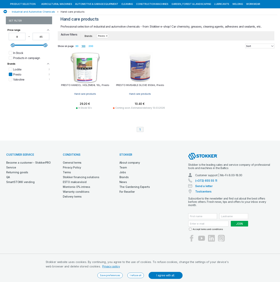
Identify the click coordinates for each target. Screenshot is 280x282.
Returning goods (17, 192)
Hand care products (72, 31)
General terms (72, 182)
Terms (67, 192)
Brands (124, 197)
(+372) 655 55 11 (206, 200)
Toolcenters (203, 211)
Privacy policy (111, 266)
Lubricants (221, 24)
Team (123, 187)
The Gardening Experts (134, 206)
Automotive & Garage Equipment (96, 24)
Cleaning (127, 24)
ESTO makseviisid (75, 202)
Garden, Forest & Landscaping (191, 24)
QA (8, 197)
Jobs (122, 192)
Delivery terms (72, 216)
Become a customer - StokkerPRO (28, 182)
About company (129, 182)
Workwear (253, 24)
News (123, 202)
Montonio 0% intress (76, 206)
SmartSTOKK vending (20, 202)
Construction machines (152, 24)
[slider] (13, 65)
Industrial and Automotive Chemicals (33, 31)
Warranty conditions (76, 211)
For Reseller (127, 211)
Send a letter (204, 206)
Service (11, 187)
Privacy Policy (72, 187)
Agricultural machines (56, 24)
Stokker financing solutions (81, 197)
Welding (237, 24)
